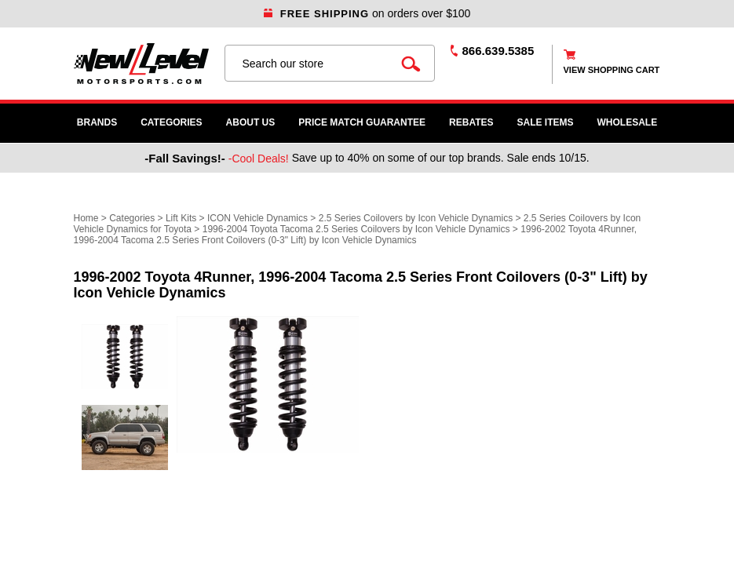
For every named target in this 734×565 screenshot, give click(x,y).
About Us (251, 122)
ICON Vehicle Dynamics (257, 218)
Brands (97, 122)
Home (86, 218)
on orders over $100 (367, 13)
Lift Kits (181, 218)
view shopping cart (612, 70)
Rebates (471, 122)
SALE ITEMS (545, 122)
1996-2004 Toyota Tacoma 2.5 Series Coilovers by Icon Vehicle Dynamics (358, 229)
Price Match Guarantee (361, 122)
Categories (171, 122)
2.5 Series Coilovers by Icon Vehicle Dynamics (416, 218)
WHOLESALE (627, 122)
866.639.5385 (498, 50)
